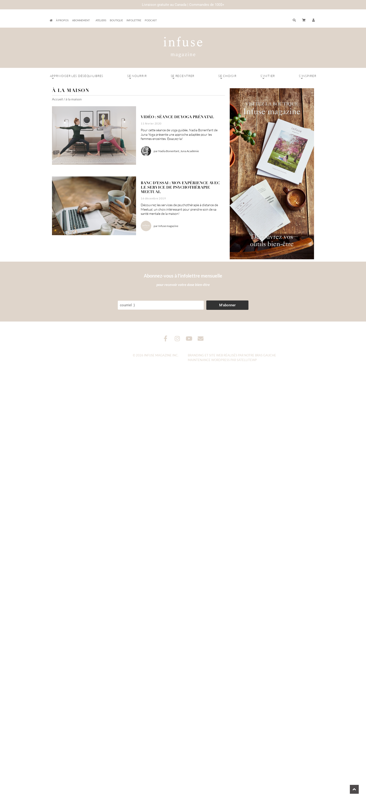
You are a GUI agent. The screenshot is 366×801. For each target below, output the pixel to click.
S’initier (267, 77)
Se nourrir (137, 77)
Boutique (116, 20)
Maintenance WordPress (209, 360)
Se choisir (227, 77)
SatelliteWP (247, 360)
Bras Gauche (265, 355)
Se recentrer (182, 77)
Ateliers (101, 20)
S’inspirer (307, 77)
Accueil (57, 99)
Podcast (151, 20)
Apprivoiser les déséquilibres (77, 77)
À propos (62, 20)
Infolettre (133, 20)
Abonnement (82, 20)
